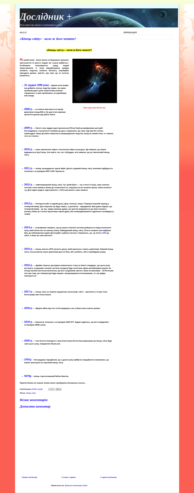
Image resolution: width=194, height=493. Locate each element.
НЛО (104, 233)
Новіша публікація (29, 477)
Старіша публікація (108, 477)
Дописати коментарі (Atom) (76, 485)
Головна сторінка (69, 477)
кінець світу (31, 393)
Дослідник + (46, 16)
